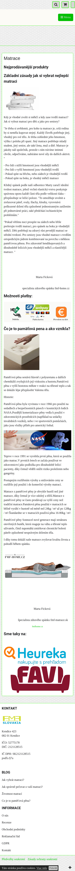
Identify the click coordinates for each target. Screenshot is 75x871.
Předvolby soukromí (13, 859)
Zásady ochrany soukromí (42, 859)
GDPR (5, 843)
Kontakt (6, 850)
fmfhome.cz (37, 626)
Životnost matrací (12, 793)
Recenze (6, 822)
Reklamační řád (11, 836)
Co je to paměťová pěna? (16, 800)
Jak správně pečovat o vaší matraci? (22, 786)
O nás (5, 815)
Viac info (42, 868)
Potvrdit (53, 868)
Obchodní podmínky (13, 829)
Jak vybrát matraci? (13, 779)
